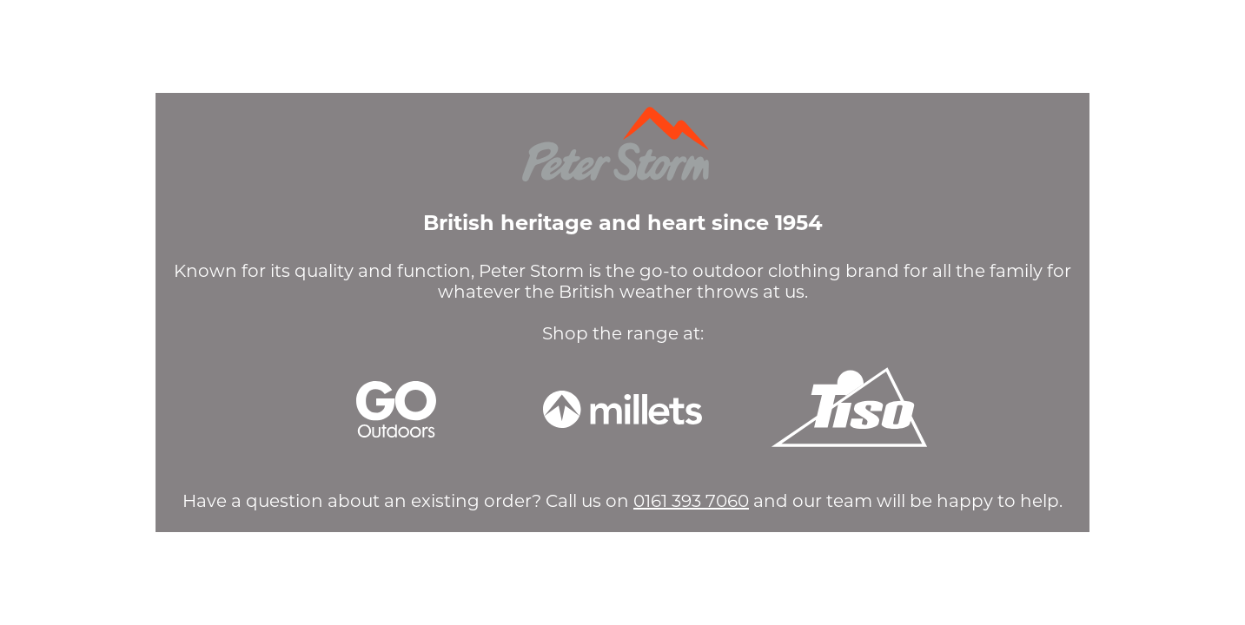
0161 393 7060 (691, 500)
